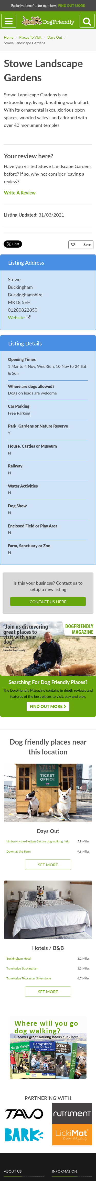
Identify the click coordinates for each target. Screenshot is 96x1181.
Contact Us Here (48, 601)
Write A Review (20, 192)
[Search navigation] (87, 21)
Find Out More (71, 6)
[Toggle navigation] (8, 21)
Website (19, 317)
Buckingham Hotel (18, 958)
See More (48, 864)
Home (8, 37)
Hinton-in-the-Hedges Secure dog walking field (37, 841)
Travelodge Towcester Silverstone (28, 978)
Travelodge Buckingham (22, 968)
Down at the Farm (18, 851)
